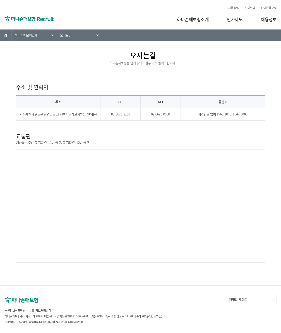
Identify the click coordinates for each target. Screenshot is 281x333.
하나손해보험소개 (193, 19)
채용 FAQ (233, 7)
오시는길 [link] (65, 35)
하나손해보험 (268, 7)
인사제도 (235, 19)
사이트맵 (250, 7)
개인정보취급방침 (15, 310)
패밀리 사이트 (238, 299)
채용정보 (268, 19)
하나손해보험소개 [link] (26, 35)
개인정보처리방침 (40, 310)
